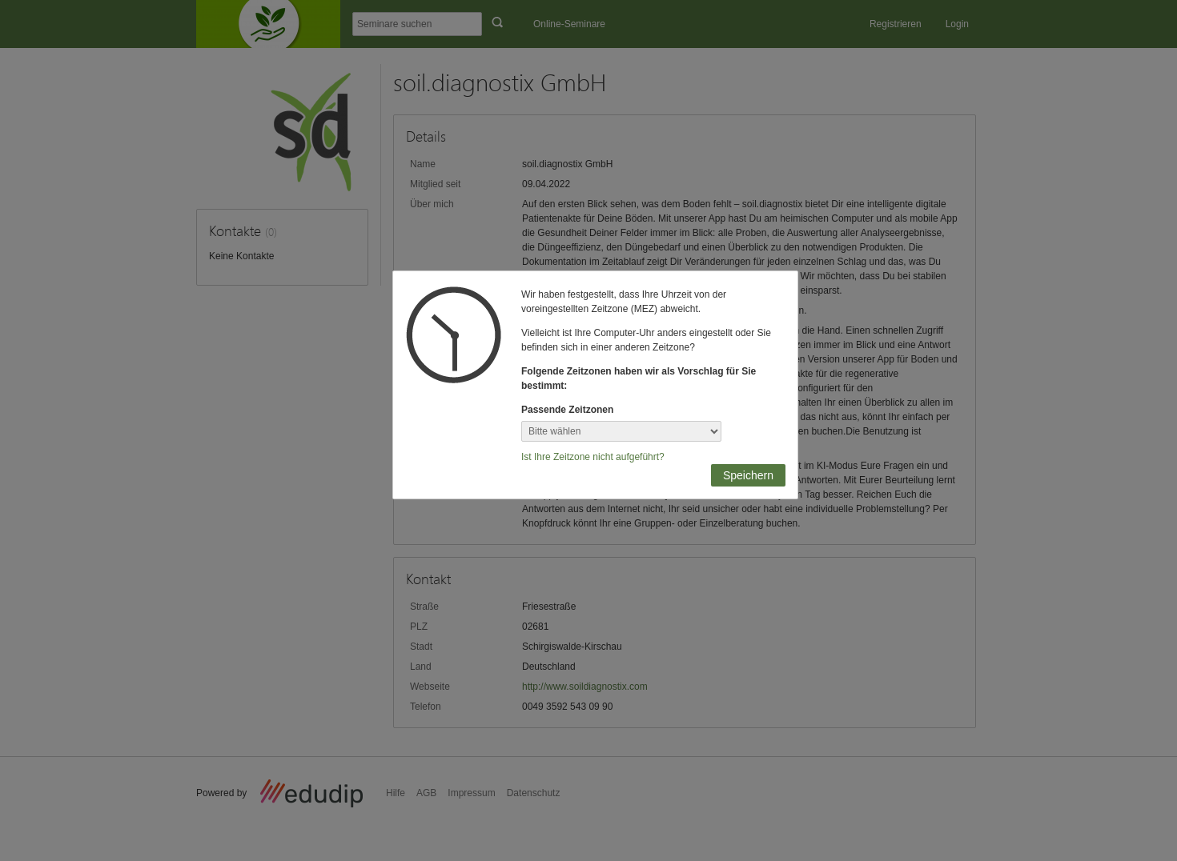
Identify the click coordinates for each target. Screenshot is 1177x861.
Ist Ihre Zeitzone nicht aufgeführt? (593, 457)
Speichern (748, 475)
